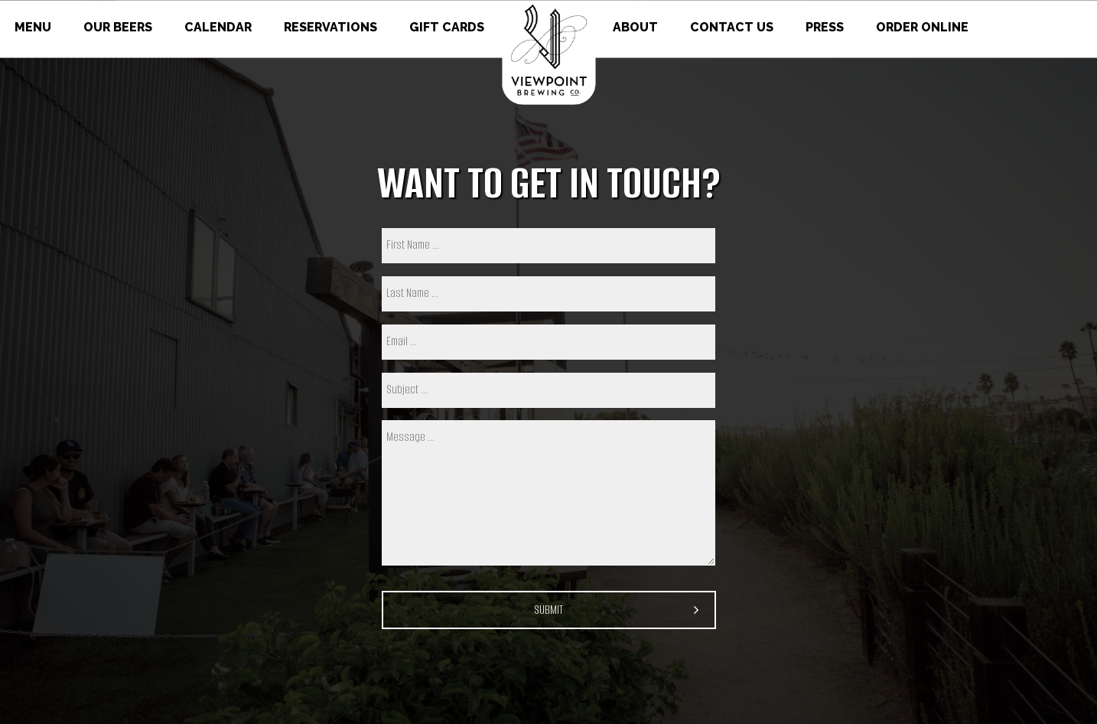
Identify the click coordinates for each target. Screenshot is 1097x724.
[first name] (548, 245)
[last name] (548, 293)
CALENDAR (219, 27)
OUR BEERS (119, 27)
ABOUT (637, 27)
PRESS (826, 27)
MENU (34, 27)
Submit (548, 610)
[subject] (548, 390)
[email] (548, 342)
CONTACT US (733, 27)
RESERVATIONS (332, 27)
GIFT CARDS (446, 27)
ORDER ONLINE (922, 27)
